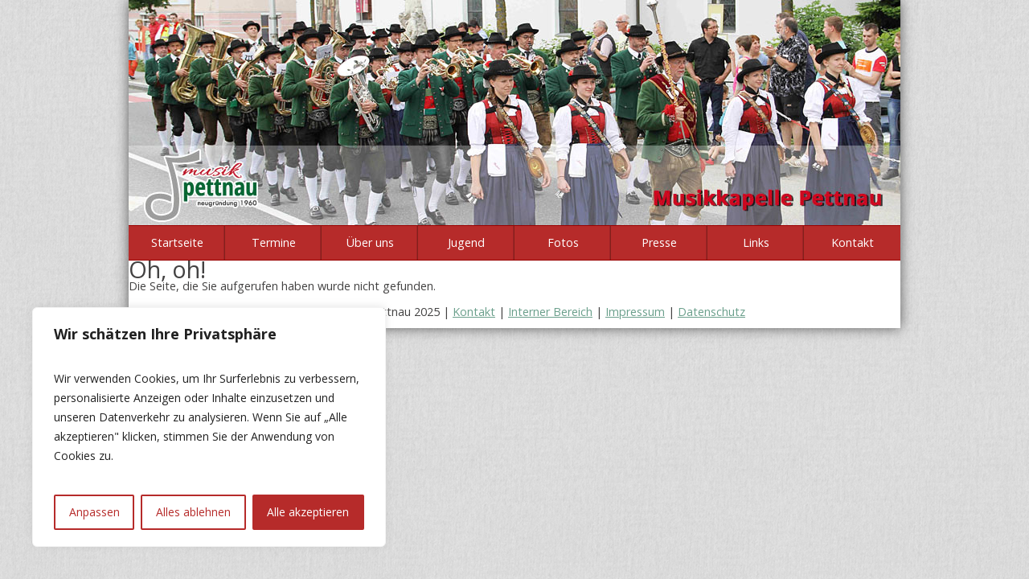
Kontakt (852, 242)
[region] (209, 427)
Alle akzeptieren (308, 511)
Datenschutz (711, 311)
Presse (659, 242)
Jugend (466, 242)
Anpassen (94, 511)
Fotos (563, 242)
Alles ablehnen (193, 511)
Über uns (370, 242)
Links (756, 242)
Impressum (635, 311)
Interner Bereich (550, 311)
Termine (274, 242)
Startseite (177, 242)
